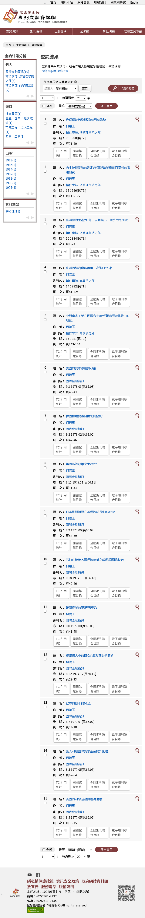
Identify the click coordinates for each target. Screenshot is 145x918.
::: (44, 2)
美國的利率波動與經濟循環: (84, 799)
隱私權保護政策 (40, 881)
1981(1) (10, 178)
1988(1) (10, 160)
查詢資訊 (12, 31)
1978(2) (10, 183)
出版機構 (60, 31)
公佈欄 (84, 31)
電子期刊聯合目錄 (119, 153)
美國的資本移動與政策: (81, 368)
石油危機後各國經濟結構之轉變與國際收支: (95, 559)
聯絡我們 (100, 2)
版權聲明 (66, 886)
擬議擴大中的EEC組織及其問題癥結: (90, 655)
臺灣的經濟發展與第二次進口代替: (89, 268)
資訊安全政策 (67, 881)
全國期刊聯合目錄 (97, 153)
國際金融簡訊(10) (17, 71)
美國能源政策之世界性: (81, 464)
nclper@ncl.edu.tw (55, 70)
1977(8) (10, 187)
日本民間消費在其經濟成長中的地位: (90, 511)
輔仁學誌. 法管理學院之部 (83, 132)
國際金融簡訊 (75, 381)
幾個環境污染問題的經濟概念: (86, 119)
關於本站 (67, 2)
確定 (85, 88)
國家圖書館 (118, 2)
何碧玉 (70, 126)
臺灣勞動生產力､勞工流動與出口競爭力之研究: (97, 220)
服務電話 (48, 886)
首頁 (53, 2)
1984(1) (10, 169)
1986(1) (10, 164)
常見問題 (109, 31)
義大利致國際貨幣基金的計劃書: (87, 751)
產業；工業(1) (15, 136)
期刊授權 (36, 31)
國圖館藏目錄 (77, 153)
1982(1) (10, 173)
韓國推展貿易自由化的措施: (84, 416)
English (135, 2)
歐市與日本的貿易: (78, 703)
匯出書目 (106, 106)
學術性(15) (12, 211)
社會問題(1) (13, 113)
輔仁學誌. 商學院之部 (80, 280)
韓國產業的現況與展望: (81, 607)
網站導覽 (83, 2)
